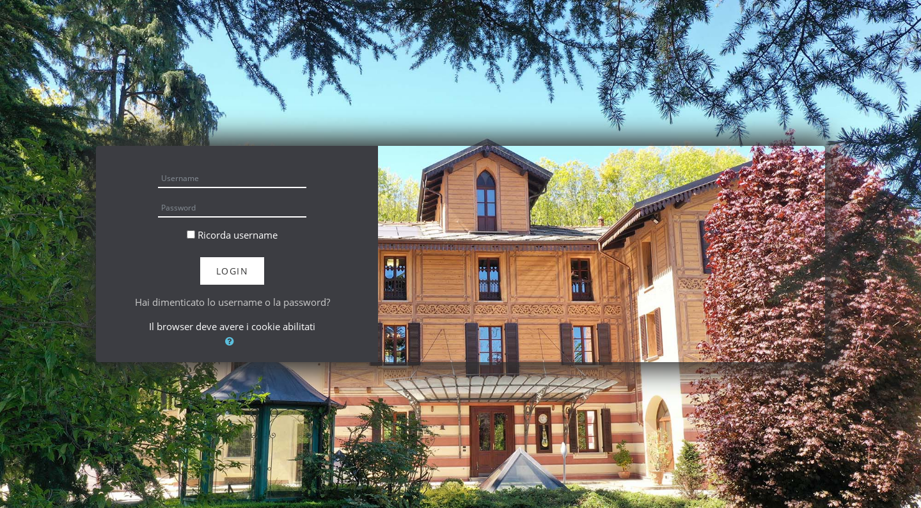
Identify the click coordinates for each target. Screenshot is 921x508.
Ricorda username (238, 234)
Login (232, 271)
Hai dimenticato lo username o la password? (232, 302)
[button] (232, 341)
